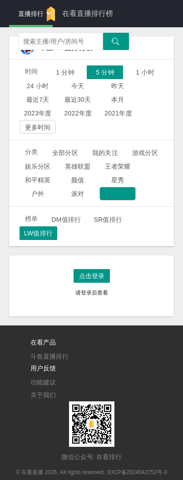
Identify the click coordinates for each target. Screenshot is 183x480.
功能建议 (43, 382)
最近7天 (37, 99)
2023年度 (38, 113)
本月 (117, 99)
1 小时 (145, 72)
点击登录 (91, 276)
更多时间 (38, 127)
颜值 (77, 180)
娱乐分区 (38, 166)
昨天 (117, 86)
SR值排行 (108, 219)
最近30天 (77, 99)
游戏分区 (145, 152)
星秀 (117, 180)
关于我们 (43, 395)
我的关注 (105, 152)
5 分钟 (105, 72)
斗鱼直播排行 (49, 356)
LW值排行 (38, 233)
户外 (37, 193)
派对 (77, 193)
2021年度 (118, 113)
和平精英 (38, 180)
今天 (77, 86)
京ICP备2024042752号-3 (137, 472)
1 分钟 (65, 72)
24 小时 (38, 86)
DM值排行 (66, 219)
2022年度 (78, 113)
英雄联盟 (78, 166)
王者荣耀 (118, 166)
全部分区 (65, 152)
